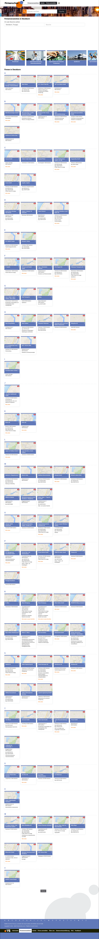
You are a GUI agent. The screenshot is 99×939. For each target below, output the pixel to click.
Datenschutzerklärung (63, 930)
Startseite (15, 930)
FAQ (72, 930)
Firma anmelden (51, 3)
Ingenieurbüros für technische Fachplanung (56, 61)
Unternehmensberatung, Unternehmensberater (35, 61)
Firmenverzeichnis (33, 3)
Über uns (52, 930)
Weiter (43, 891)
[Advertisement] (47, 39)
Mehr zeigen (40, 94)
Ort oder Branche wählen (12, 22)
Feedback (78, 930)
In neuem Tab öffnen (31, 619)
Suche (42, 3)
